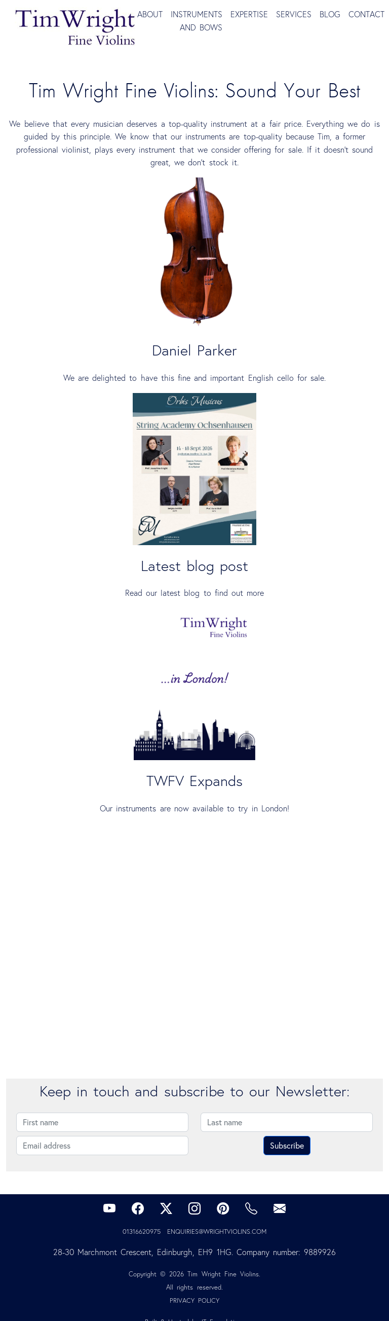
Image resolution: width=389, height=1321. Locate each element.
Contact (366, 14)
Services (294, 14)
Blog (330, 14)
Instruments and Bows (196, 20)
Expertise (249, 14)
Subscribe (287, 1145)
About (150, 14)
